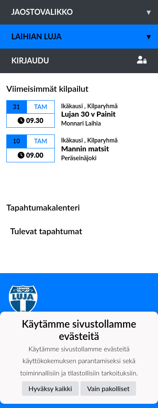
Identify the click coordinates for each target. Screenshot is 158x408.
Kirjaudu (79, 60)
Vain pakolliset (108, 388)
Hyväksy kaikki (50, 388)
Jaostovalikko (84, 12)
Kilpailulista (29, 177)
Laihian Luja (84, 37)
